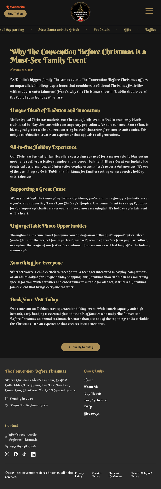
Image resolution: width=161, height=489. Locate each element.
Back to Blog (80, 347)
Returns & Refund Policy (141, 474)
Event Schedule (95, 400)
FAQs (88, 407)
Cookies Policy (96, 474)
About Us (91, 387)
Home (88, 380)
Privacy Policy (79, 474)
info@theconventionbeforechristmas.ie (23, 437)
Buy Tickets (15, 13)
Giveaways (92, 413)
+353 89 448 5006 (23, 446)
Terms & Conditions (115, 474)
